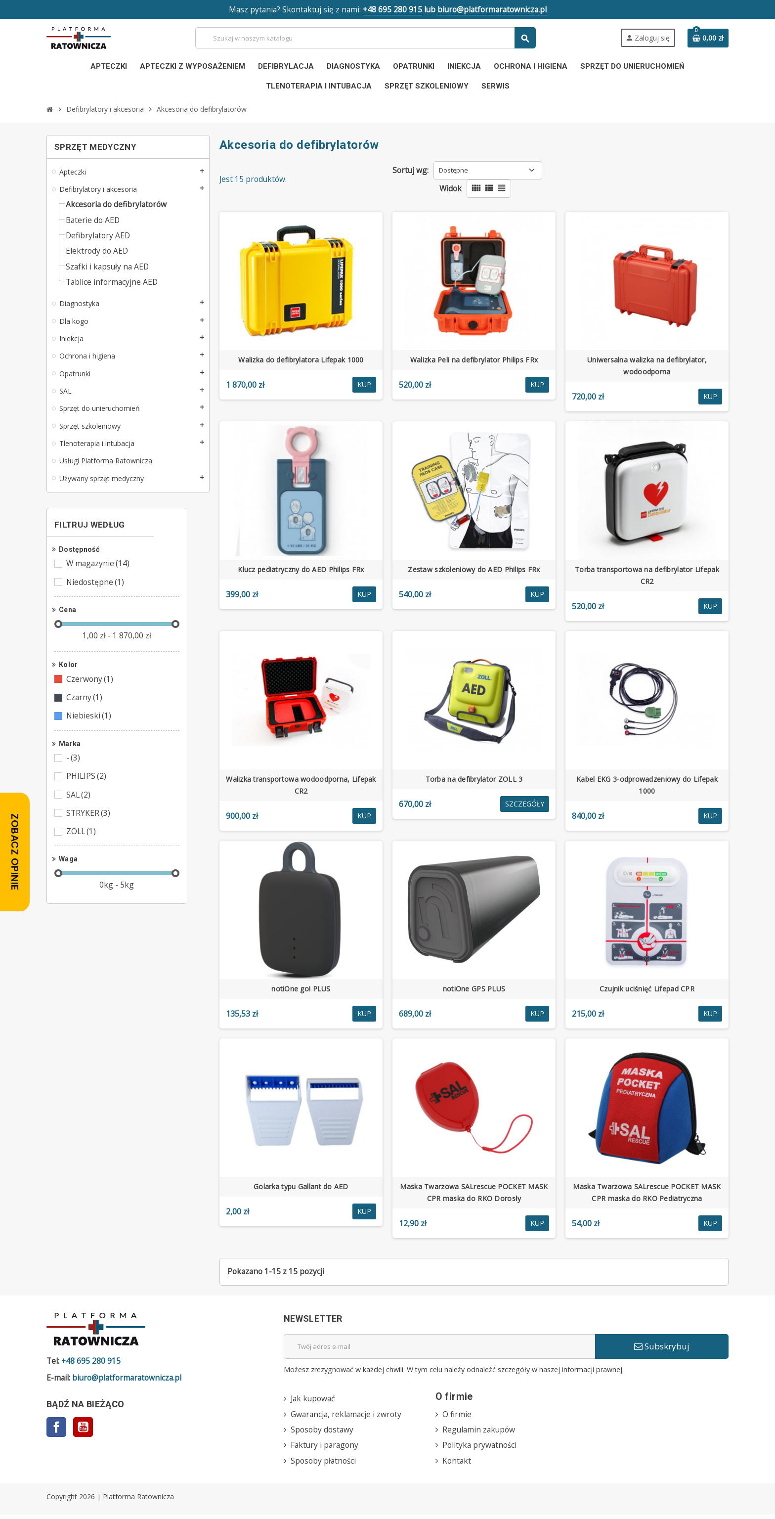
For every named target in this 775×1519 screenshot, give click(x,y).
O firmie (457, 1417)
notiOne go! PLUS (300, 990)
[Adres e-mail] (439, 1348)
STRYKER (89, 824)
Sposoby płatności (324, 1464)
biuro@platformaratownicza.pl (494, 9)
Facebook (56, 1430)
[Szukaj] (365, 38)
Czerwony (90, 688)
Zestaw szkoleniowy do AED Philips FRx (474, 571)
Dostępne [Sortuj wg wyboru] (454, 171)
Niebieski (89, 725)
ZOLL (82, 843)
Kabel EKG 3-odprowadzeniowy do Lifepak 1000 (647, 786)
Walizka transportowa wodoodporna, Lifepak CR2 (301, 786)
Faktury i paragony (326, 1448)
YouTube (83, 1430)
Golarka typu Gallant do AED (301, 1188)
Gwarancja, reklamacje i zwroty (347, 1417)
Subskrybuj (661, 1348)
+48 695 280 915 (392, 9)
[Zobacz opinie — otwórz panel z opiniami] (15, 852)
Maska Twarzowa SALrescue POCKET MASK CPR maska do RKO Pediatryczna (647, 1194)
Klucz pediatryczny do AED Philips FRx (301, 571)
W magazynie (99, 571)
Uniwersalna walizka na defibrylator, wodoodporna (647, 367)
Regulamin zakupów (479, 1433)
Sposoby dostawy (323, 1433)
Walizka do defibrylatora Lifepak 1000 (300, 361)
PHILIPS (87, 787)
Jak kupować (314, 1401)
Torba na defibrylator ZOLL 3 (474, 780)
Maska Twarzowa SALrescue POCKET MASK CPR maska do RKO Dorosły (474, 1194)
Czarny (85, 707)
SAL (79, 805)
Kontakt (457, 1464)
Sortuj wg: (411, 171)
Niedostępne (96, 590)
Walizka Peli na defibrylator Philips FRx (474, 361)
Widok (451, 189)
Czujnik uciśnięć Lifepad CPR (647, 990)
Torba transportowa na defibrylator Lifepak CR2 (647, 576)
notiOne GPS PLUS (474, 990)
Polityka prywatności (480, 1448)
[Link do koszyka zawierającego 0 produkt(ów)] (708, 38)
